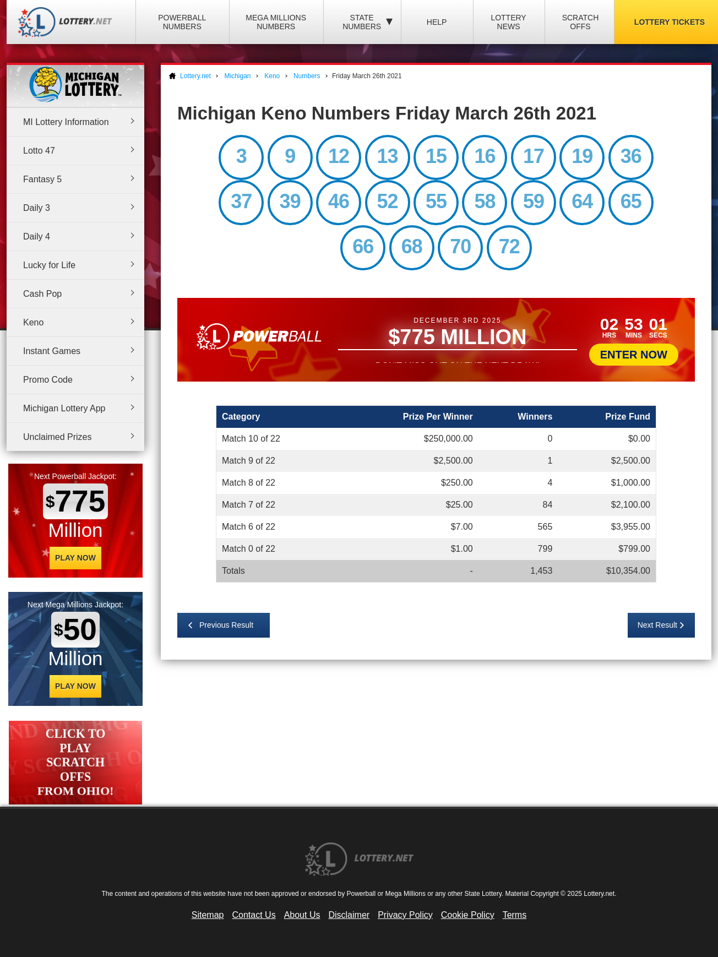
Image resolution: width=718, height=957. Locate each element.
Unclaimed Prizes (57, 437)
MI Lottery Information (66, 122)
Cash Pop (42, 293)
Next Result (657, 625)
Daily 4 (36, 236)
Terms (515, 915)
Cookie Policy (467, 915)
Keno (33, 322)
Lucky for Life (49, 265)
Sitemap (208, 915)
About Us (302, 915)
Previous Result (226, 625)
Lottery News (508, 22)
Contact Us (254, 915)
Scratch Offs (580, 22)
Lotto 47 (39, 150)
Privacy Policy (405, 915)
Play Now (75, 557)
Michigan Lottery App (64, 408)
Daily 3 (36, 208)
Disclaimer (348, 915)
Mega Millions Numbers (276, 22)
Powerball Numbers (182, 22)
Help (437, 22)
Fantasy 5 (42, 179)
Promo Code (48, 379)
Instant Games (51, 351)
